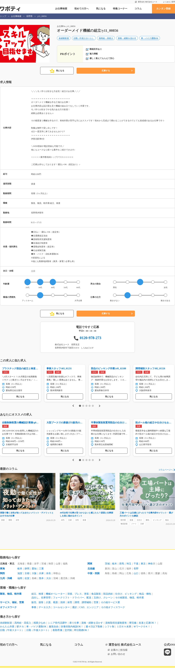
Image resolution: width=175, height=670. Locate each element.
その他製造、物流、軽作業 (129, 599)
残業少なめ (39, 625)
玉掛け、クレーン (103, 599)
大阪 (34, 575)
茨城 (107, 566)
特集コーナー (120, 8)
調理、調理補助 (83, 604)
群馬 (121, 566)
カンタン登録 (163, 8)
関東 (90, 566)
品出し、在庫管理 (41, 599)
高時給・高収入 (106, 39)
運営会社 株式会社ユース (147, 2)
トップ (3, 16)
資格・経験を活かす (127, 39)
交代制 (68, 632)
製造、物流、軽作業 (11, 596)
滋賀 (19, 575)
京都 (27, 575)
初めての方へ (81, 8)
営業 (96, 604)
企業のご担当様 (119, 652)
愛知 (34, 571)
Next (100, 406)
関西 (2, 575)
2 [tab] (83, 406)
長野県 (29, 16)
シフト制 (109, 628)
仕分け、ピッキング (126, 596)
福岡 (19, 580)
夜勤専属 (57, 632)
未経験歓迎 (64, 39)
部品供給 (108, 596)
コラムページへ (165, 471)
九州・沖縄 (6, 580)
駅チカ (20, 628)
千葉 (136, 566)
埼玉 (128, 566)
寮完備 (132, 625)
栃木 (114, 566)
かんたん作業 (7, 628)
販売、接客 (37, 604)
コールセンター (61, 609)
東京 (143, 566)
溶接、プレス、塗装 (78, 596)
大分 (48, 580)
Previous (72, 406)
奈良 (48, 575)
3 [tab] (86, 406)
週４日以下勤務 (94, 628)
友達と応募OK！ (148, 625)
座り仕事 (74, 625)
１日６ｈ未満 (124, 628)
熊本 (41, 580)
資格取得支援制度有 (116, 625)
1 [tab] (79, 406)
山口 (136, 575)
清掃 (62, 604)
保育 (69, 604)
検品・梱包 (145, 596)
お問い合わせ (118, 656)
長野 (136, 571)
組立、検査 (37, 596)
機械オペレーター (55, 596)
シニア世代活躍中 (57, 625)
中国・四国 (93, 575)
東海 (2, 571)
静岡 (27, 571)
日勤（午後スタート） (38, 632)
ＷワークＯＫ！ (141, 628)
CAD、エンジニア (89, 609)
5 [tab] (92, 406)
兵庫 (41, 575)
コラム (138, 8)
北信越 (91, 571)
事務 (33, 609)
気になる (101, 8)
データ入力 (45, 609)
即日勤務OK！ (82, 632)
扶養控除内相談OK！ (72, 628)
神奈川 (151, 566)
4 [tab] (89, 406)
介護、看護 (52, 604)
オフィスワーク (8, 609)
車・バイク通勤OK (149, 39)
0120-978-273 (90, 338)
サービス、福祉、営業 (12, 604)
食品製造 (96, 596)
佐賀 (27, 580)
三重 (41, 571)
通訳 (74, 609)
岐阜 (19, 571)
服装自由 (53, 628)
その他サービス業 (110, 604)
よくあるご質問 (169, 2)
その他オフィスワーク (113, 609)
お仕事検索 (61, 8)
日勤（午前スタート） (83, 39)
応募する (106, 71)
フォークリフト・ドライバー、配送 (72, 599)
